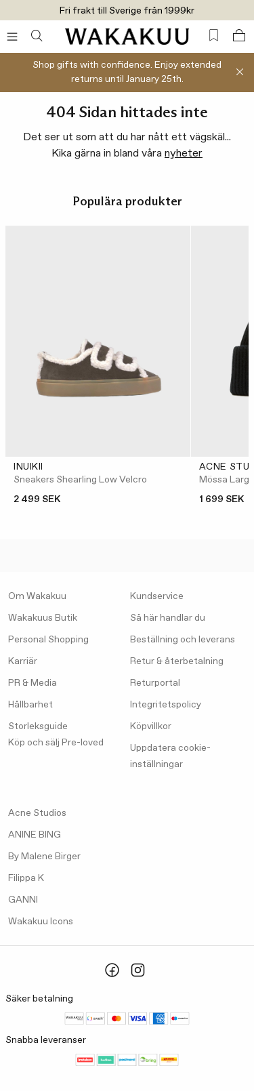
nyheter (184, 153)
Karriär (22, 661)
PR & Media (32, 683)
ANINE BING (34, 835)
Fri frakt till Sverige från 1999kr (127, 11)
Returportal (155, 683)
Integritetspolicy (165, 705)
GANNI (23, 900)
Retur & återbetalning (177, 661)
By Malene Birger (44, 856)
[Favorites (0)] (213, 35)
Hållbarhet (30, 705)
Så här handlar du (167, 618)
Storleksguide (38, 726)
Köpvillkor (150, 726)
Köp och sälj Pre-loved (56, 743)
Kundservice (157, 596)
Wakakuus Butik (42, 618)
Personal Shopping (48, 640)
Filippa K (26, 878)
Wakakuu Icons (40, 921)
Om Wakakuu (37, 596)
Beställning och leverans (182, 640)
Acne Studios (37, 813)
